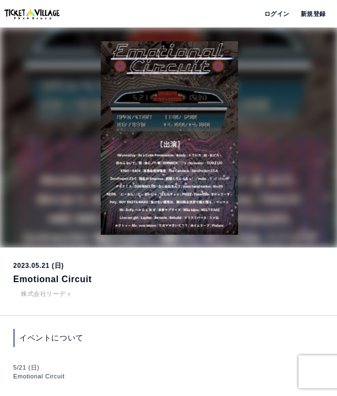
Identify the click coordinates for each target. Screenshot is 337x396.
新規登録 (309, 13)
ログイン (276, 13)
